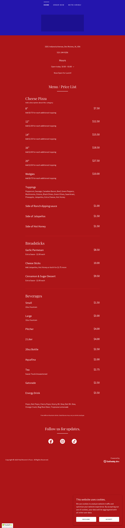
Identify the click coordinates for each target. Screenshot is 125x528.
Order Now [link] (58, 5)
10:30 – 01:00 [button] (67, 125)
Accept (109, 519)
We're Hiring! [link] (74, 5)
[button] (73, 125)
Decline (86, 519)
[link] (51, 500)
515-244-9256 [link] (62, 111)
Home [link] (46, 5)
